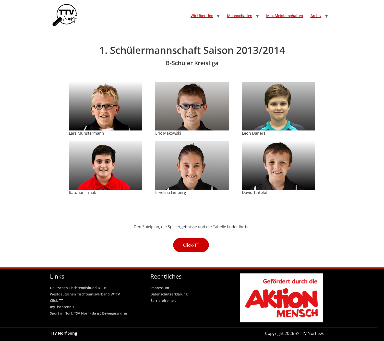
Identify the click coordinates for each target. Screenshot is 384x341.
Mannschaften (239, 15)
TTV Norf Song (63, 333)
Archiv (315, 15)
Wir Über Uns (202, 15)
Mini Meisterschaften (284, 15)
